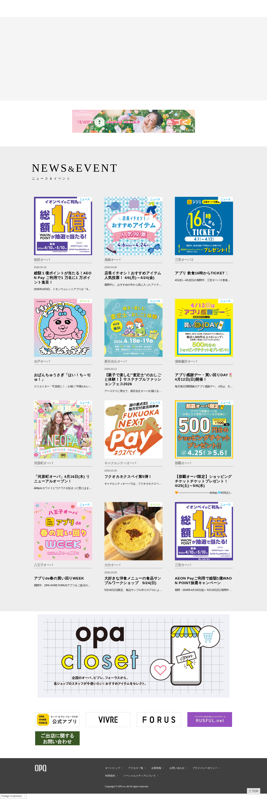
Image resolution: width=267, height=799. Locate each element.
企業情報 (156, 768)
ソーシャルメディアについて (139, 775)
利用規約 (110, 775)
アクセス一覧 (135, 768)
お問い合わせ (176, 768)
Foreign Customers (11, 796)
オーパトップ (112, 768)
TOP (255, 791)
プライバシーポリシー (205, 768)
